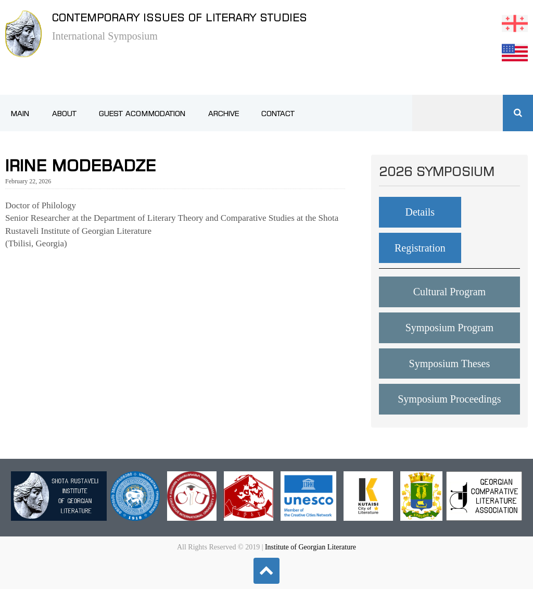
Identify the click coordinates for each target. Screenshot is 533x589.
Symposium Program (449, 327)
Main (19, 113)
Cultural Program (449, 291)
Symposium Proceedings (449, 399)
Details (420, 212)
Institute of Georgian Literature (310, 547)
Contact (278, 113)
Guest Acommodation (142, 113)
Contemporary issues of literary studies (179, 17)
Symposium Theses (449, 363)
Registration (420, 248)
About (64, 113)
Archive (223, 113)
